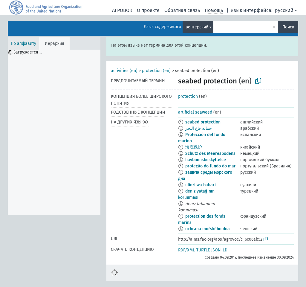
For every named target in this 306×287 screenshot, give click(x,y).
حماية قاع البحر (198, 128)
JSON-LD (219, 250)
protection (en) (156, 70)
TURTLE (203, 250)
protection (188, 96)
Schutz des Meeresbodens (210, 153)
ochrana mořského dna (207, 228)
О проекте (148, 10)
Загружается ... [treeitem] (27, 52)
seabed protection (203, 122)
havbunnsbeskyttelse (205, 159)
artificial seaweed (195, 112)
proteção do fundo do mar (210, 166)
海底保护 (193, 147)
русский (284, 10)
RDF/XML (186, 250)
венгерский (197, 27)
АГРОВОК (122, 10)
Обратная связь (182, 10)
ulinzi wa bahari (200, 184)
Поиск (288, 27)
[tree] (54, 132)
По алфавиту (23, 43)
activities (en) (124, 70)
